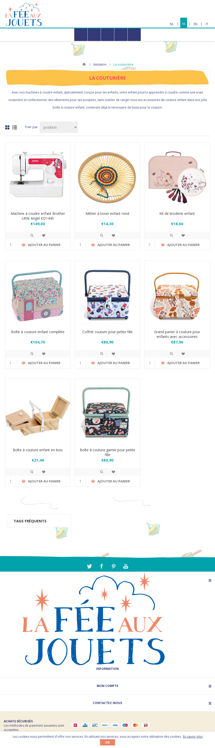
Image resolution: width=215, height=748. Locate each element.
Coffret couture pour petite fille (107, 331)
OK (107, 742)
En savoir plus (193, 736)
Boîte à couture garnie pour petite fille (107, 452)
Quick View (32, 235)
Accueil (84, 64)
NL (172, 24)
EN (195, 24)
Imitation (99, 64)
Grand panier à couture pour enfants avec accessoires (177, 334)
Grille (7, 127)
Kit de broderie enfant (177, 213)
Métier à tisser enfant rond (107, 213)
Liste (14, 127)
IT (207, 24)
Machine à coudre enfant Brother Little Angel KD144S (38, 216)
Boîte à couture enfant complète (37, 331)
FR (183, 24)
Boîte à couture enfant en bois (38, 449)
